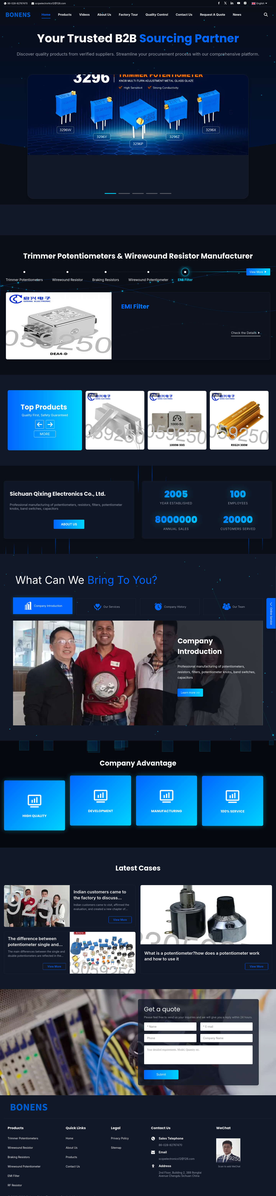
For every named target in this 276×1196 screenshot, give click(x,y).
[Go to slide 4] (152, 193)
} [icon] (42, 606)
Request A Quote (212, 14)
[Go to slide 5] (165, 193)
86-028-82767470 (17, 3)
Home (46, 14)
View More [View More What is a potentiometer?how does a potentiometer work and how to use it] (256, 966)
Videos (84, 14)
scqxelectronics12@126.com (50, 3)
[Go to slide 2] (124, 193)
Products (64, 14)
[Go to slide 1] (110, 193)
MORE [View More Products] (45, 434)
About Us (104, 14)
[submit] (161, 1074)
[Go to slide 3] (138, 193)
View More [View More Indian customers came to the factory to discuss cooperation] (120, 919)
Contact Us (184, 14)
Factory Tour (128, 14)
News (237, 14)
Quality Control (156, 14)
